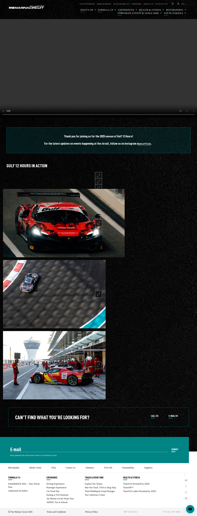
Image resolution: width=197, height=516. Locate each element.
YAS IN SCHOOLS (174, 13)
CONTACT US (161, 4)
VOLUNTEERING (87, 4)
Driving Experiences (56, 484)
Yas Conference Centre (95, 495)
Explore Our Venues (93, 484)
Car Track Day (53, 491)
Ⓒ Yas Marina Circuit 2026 (20, 512)
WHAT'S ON (87, 10)
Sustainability (128, 468)
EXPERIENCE (52, 477)
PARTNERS (137, 4)
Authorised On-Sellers (18, 491)
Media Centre (35, 468)
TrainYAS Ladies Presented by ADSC (139, 491)
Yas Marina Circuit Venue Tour (60, 498)
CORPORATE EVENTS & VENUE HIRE (139, 13)
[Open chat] (190, 509)
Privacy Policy (91, 512)
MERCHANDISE (104, 4)
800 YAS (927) (130, 512)
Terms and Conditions (56, 512)
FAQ (53, 468)
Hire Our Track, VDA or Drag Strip (100, 487)
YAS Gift (108, 468)
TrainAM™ (128, 487)
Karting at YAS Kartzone (58, 495)
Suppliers (148, 468)
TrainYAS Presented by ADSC (136, 484)
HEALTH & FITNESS (131, 477)
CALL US (154, 416)
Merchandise (14, 468)
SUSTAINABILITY (121, 4)
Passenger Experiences (56, 487)
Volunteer (90, 468)
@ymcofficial (144, 143)
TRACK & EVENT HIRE (94, 477)
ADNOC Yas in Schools (57, 502)
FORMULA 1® (106, 10)
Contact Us (71, 468)
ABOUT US (148, 4)
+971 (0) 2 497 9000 (171, 512)
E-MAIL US (173, 416)
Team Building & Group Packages (100, 491)
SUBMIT (174, 449)
